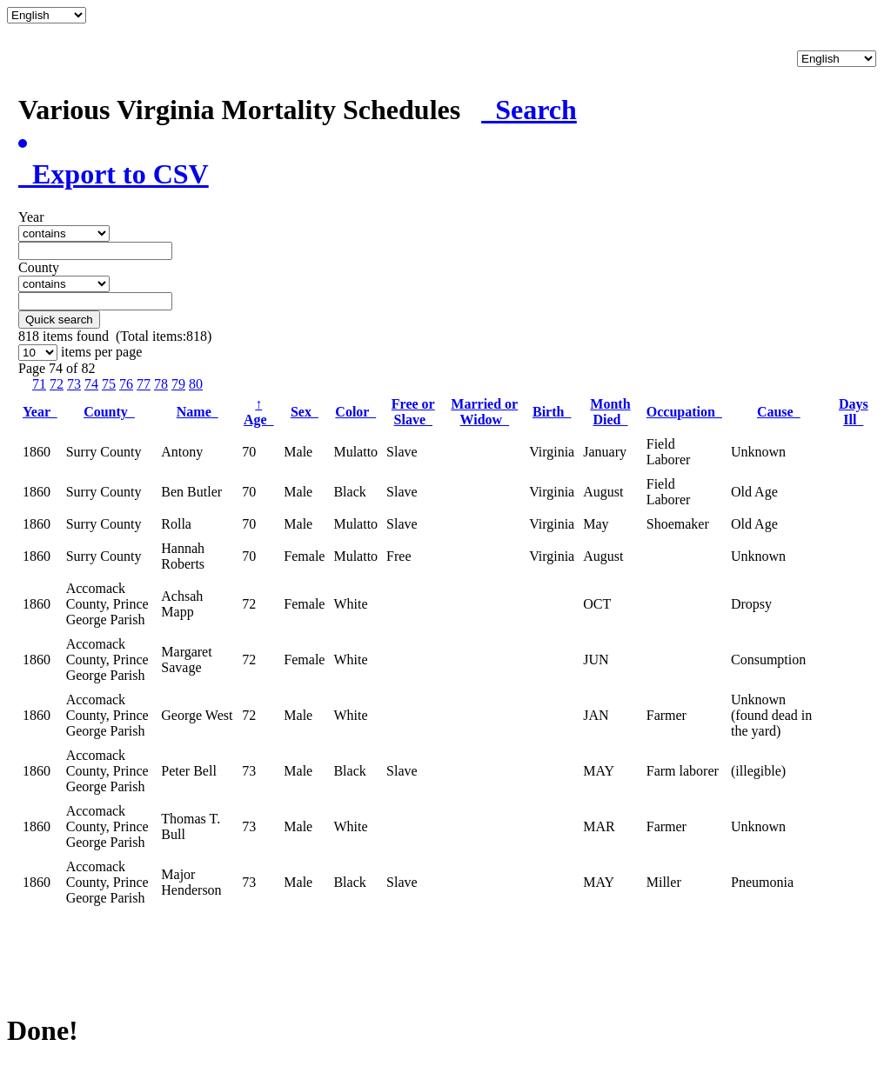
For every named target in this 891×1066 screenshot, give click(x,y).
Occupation (684, 411)
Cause (779, 411)
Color (355, 411)
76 (126, 383)
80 (196, 383)
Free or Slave (413, 411)
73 (74, 383)
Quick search (59, 319)
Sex (304, 411)
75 (109, 383)
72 (57, 383)
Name (197, 411)
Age (259, 411)
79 (178, 383)
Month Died (610, 411)
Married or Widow (484, 411)
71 (39, 383)
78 (161, 383)
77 (144, 383)
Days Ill (853, 411)
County (109, 411)
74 (91, 383)
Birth (552, 411)
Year (40, 411)
